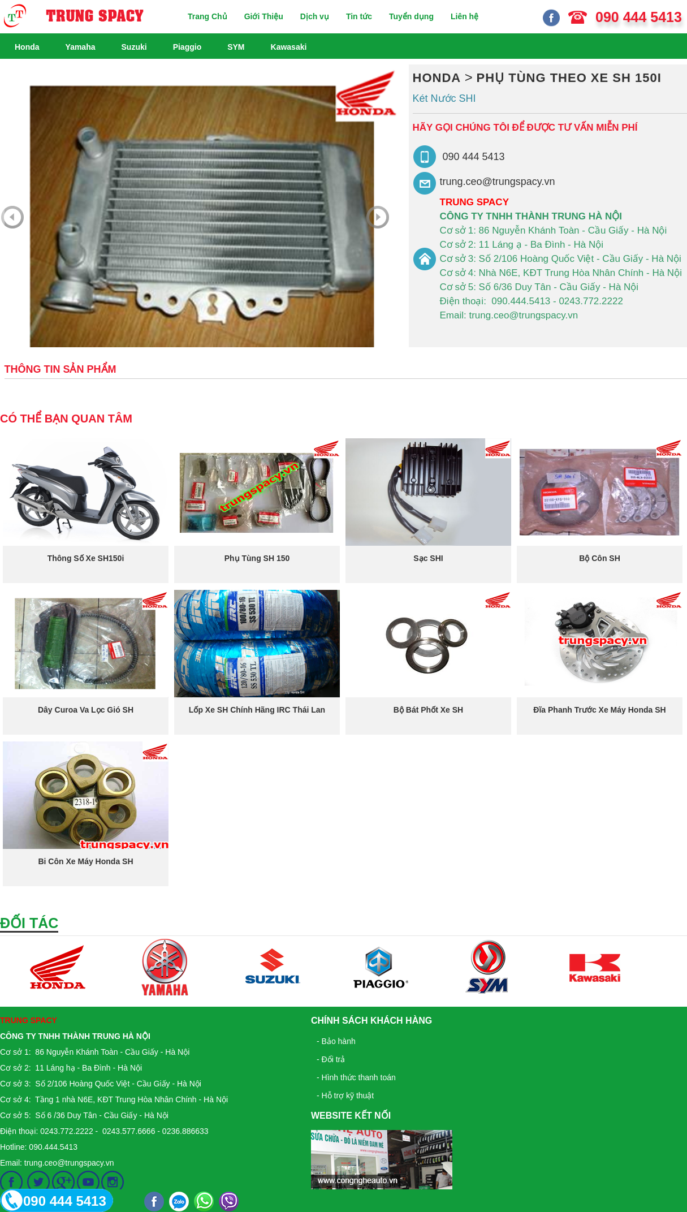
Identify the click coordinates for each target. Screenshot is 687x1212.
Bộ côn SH (599, 558)
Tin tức (359, 16)
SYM (235, 46)
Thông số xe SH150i (85, 558)
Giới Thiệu (263, 16)
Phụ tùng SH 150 (257, 558)
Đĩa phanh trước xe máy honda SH (599, 709)
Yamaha (81, 46)
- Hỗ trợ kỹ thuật (345, 1095)
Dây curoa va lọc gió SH (85, 709)
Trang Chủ (207, 16)
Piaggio (187, 46)
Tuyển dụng (411, 16)
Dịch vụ (314, 16)
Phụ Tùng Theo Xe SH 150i (569, 78)
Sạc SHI (428, 558)
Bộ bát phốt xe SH (428, 709)
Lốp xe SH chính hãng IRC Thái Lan (257, 709)
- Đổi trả (331, 1059)
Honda (27, 46)
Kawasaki (289, 46)
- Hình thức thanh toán (356, 1077)
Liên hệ (464, 16)
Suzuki (134, 46)
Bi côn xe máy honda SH (85, 861)
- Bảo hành (336, 1041)
